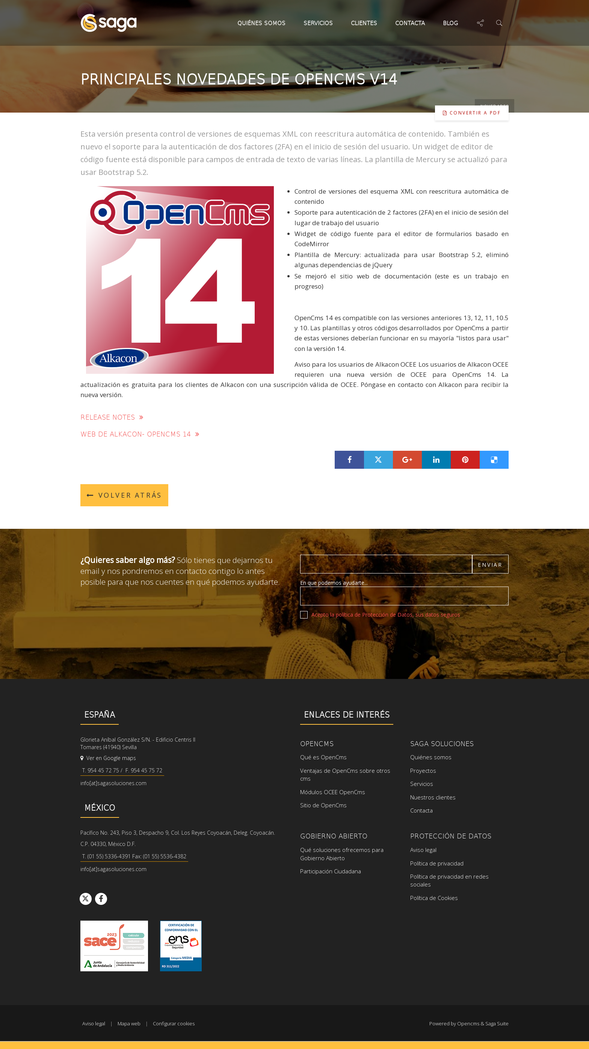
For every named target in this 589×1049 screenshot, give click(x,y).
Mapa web (129, 1023)
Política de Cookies (434, 898)
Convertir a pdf (472, 113)
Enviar (490, 564)
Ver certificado (181, 946)
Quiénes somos (261, 23)
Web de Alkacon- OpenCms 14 (139, 433)
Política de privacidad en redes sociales (449, 880)
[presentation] (357, 638)
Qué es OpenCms (323, 757)
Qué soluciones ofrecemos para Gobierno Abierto (342, 853)
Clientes (364, 23)
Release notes (111, 416)
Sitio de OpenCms (323, 805)
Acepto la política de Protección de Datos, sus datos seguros (385, 614)
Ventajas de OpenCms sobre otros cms (345, 774)
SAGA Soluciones (442, 743)
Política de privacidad (437, 863)
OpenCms (317, 743)
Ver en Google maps (108, 758)
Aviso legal (423, 849)
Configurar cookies (174, 1023)
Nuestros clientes (433, 797)
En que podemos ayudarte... (334, 582)
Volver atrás (124, 495)
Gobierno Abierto (333, 835)
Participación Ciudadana (330, 871)
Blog (452, 23)
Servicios (318, 23)
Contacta (410, 23)
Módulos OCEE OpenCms (332, 792)
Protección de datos (450, 835)
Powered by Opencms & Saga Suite (469, 1023)
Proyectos (423, 770)
